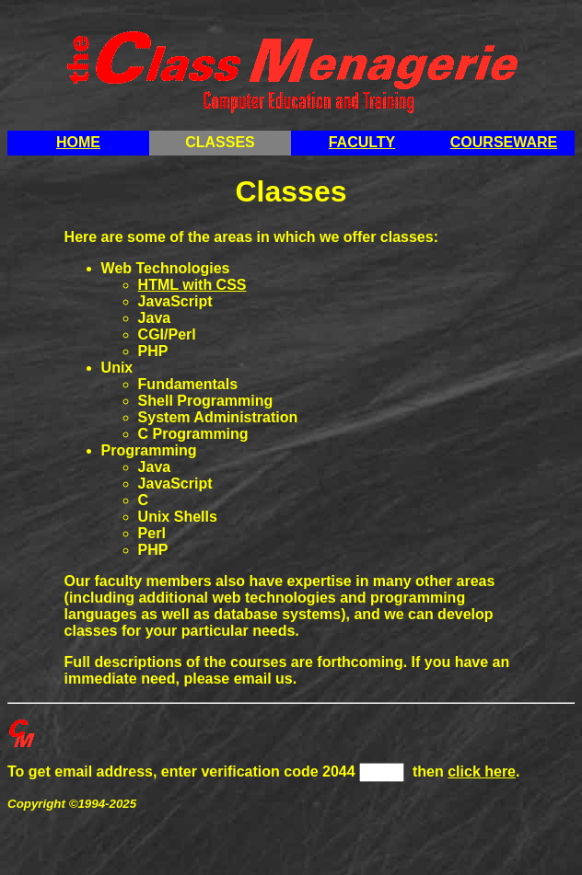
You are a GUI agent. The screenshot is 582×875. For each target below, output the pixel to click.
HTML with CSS (192, 285)
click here (482, 771)
